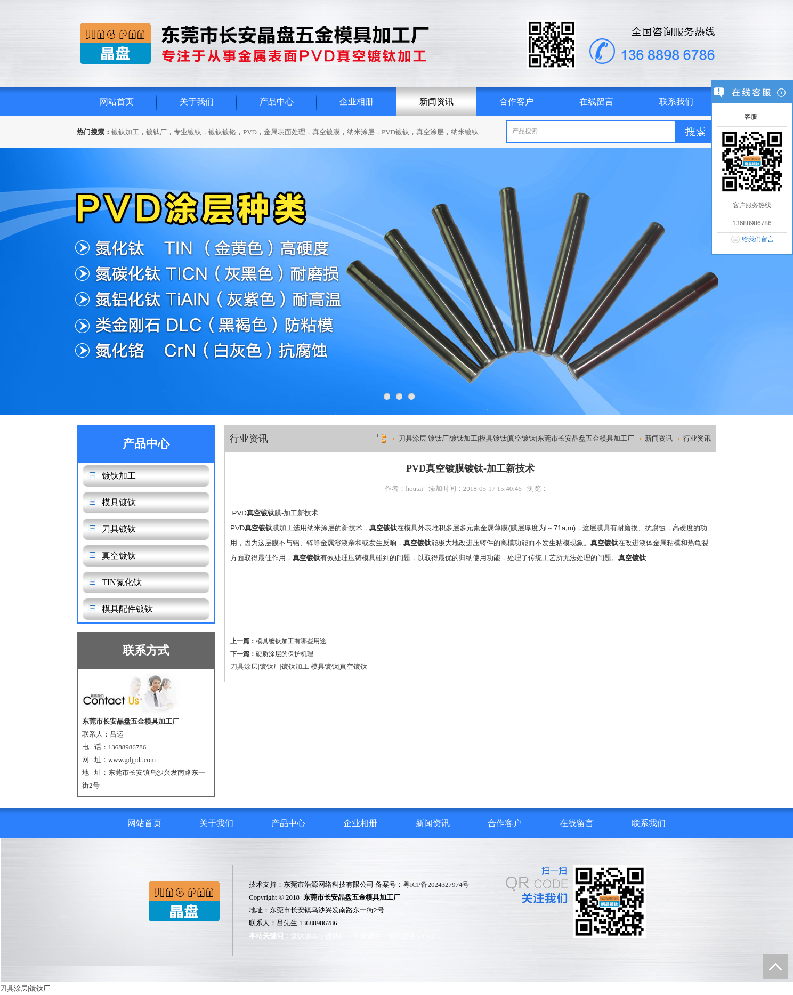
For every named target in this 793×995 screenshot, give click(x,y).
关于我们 (197, 101)
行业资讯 (697, 438)
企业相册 (356, 101)
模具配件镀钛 (127, 608)
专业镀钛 (187, 132)
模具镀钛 (119, 502)
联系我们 (676, 101)
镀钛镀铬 (222, 132)
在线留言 (596, 101)
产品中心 (277, 101)
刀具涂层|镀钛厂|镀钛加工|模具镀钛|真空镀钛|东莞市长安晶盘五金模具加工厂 (516, 438)
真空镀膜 (326, 132)
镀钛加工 (125, 132)
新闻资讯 (436, 101)
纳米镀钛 (465, 132)
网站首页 (117, 101)
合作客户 (516, 101)
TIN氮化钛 (122, 582)
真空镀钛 (119, 555)
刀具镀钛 (119, 528)
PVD (250, 132)
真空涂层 (430, 132)
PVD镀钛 (395, 132)
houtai (414, 488)
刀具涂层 (244, 666)
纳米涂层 (361, 132)
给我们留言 (758, 239)
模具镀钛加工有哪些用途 (291, 641)
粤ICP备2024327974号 (436, 884)
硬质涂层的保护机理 (284, 654)
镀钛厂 (156, 132)
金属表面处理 (284, 132)
